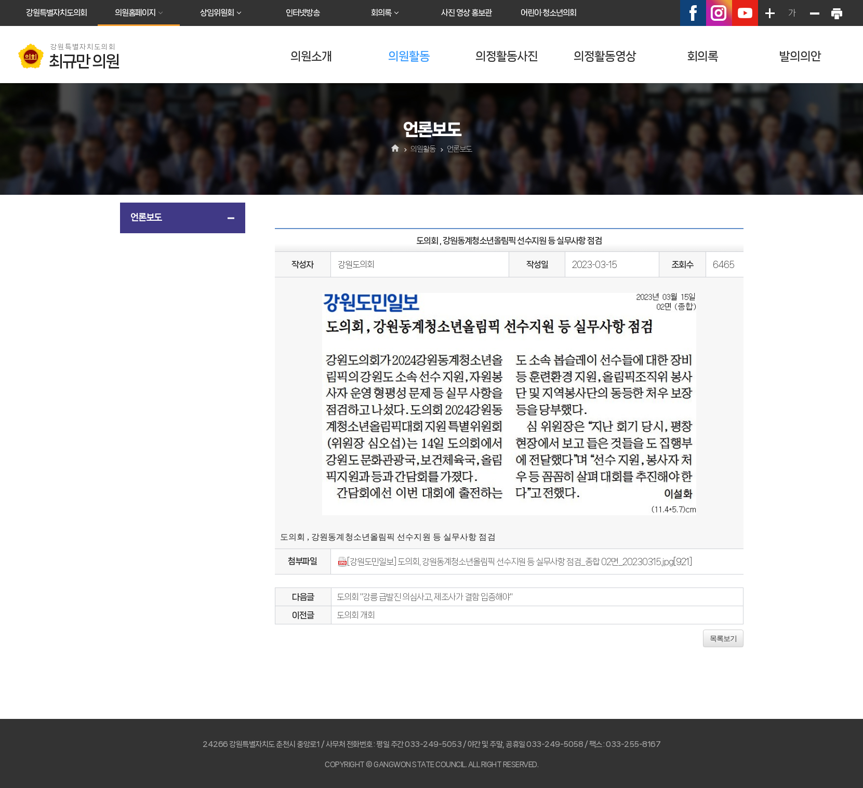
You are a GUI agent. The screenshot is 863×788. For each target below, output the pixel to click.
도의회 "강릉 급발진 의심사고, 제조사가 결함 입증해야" (424, 597)
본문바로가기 (0, 0)
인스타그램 (719, 13)
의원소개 (311, 56)
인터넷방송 (303, 12)
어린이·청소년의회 (548, 12)
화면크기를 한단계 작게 (814, 13)
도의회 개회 (356, 615)
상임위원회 (217, 12)
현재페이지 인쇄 (836, 13)
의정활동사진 (506, 56)
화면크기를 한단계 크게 (769, 13)
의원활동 (409, 56)
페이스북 (693, 13)
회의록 (381, 12)
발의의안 (800, 56)
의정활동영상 (605, 56)
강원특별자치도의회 (56, 12)
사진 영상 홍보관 (466, 12)
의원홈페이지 (135, 12)
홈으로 (395, 149)
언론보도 (146, 217)
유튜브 (745, 13)
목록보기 (723, 638)
